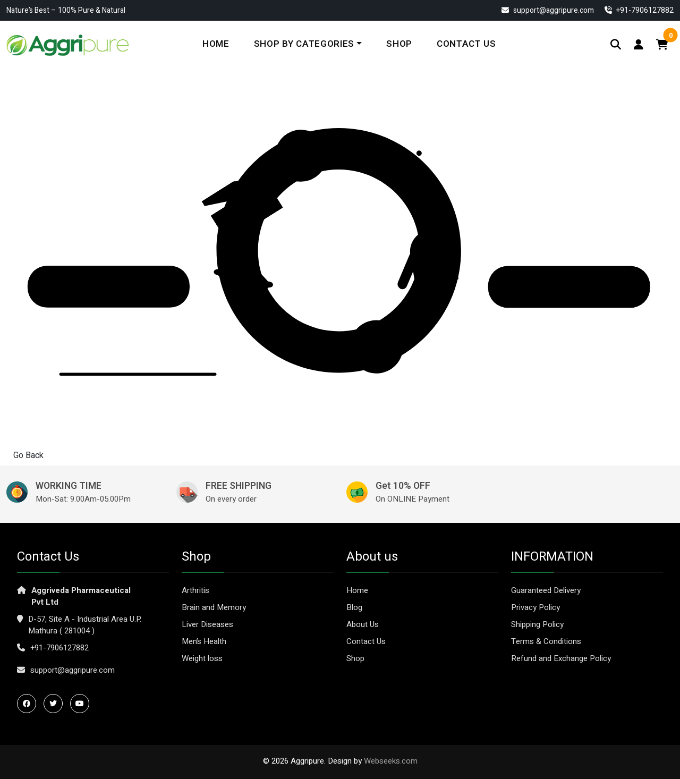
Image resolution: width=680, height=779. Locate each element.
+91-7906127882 (59, 648)
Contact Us (466, 43)
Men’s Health (204, 641)
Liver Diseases (207, 624)
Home (216, 43)
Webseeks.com (391, 761)
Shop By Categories (304, 43)
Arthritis (195, 590)
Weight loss (202, 658)
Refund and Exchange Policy (561, 658)
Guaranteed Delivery (546, 590)
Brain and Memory (214, 607)
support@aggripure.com (548, 10)
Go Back (28, 455)
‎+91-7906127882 (639, 10)
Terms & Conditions (546, 641)
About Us (362, 624)
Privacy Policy (535, 607)
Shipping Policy (537, 624)
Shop (399, 43)
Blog (354, 607)
